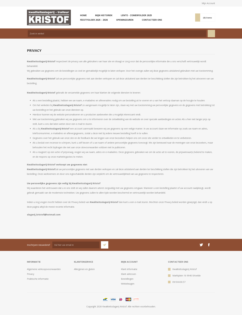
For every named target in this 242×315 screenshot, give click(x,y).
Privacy (30, 273)
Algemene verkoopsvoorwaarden (44, 269)
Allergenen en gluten (84, 269)
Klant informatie (129, 269)
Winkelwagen (127, 283)
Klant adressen (128, 273)
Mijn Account (208, 3)
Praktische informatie (38, 278)
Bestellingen (127, 278)
